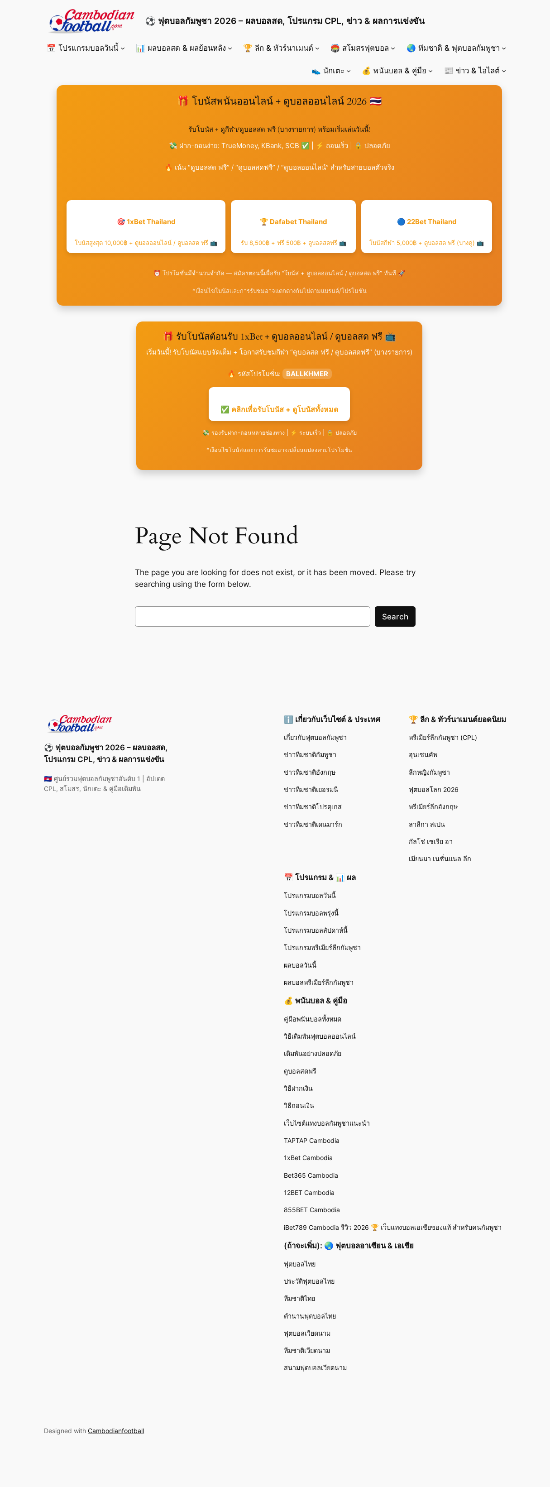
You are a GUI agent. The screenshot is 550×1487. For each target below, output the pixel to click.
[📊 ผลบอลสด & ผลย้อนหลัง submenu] (230, 48)
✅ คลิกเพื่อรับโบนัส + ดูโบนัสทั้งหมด (279, 409)
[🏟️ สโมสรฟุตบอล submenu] (393, 48)
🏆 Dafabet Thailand (293, 232)
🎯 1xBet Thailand (146, 232)
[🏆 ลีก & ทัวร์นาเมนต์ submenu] (317, 48)
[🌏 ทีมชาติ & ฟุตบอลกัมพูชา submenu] (504, 48)
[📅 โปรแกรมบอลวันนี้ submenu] (122, 48)
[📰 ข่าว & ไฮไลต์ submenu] (504, 70)
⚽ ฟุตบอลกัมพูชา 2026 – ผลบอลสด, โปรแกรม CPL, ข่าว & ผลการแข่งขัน (285, 21)
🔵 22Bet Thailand (426, 232)
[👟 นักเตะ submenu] (348, 70)
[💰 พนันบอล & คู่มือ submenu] (430, 70)
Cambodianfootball (116, 1430)
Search (395, 616)
